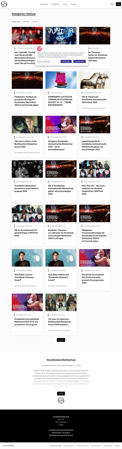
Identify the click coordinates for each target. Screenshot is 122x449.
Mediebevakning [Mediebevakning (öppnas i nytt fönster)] (55, 446)
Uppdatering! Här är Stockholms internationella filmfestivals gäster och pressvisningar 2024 (94, 145)
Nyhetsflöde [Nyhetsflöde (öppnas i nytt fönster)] (108, 446)
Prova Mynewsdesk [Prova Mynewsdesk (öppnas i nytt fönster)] (82, 446)
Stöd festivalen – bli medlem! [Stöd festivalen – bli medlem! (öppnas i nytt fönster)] (61, 432)
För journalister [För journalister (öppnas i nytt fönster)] (96, 446)
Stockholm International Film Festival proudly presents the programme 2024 (93, 278)
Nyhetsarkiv (44, 4)
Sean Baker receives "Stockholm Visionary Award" (24, 277)
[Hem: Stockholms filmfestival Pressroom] (4, 4)
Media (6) (26, 22)
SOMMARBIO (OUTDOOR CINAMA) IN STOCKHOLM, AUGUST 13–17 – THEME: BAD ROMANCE (60, 101)
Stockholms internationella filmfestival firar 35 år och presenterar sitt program (26, 322)
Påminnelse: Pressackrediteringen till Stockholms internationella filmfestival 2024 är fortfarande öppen (94, 235)
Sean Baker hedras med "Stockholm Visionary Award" (58, 277)
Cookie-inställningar (43, 61)
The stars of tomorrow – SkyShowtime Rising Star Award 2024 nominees (59, 322)
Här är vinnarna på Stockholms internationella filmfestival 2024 (94, 99)
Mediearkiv (55, 4)
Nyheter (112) (16, 22)
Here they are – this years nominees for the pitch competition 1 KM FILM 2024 (93, 189)
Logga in (117, 446)
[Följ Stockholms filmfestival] (118, 4)
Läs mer (61, 393)
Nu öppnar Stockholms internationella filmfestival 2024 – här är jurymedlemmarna (60, 145)
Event (65, 4)
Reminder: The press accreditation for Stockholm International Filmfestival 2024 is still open (61, 234)
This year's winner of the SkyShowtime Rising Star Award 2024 (25, 144)
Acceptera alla (79, 61)
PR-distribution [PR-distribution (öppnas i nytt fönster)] (69, 446)
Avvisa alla (66, 61)
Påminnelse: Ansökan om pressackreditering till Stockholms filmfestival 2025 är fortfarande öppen (26, 101)
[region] (61, 55)
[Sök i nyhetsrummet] (112, 4)
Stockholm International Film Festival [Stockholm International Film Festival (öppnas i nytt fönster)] (61, 435)
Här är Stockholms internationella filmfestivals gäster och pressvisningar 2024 (60, 189)
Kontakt (73, 4)
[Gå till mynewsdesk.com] (8, 445)
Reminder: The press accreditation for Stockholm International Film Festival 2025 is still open (94, 56)
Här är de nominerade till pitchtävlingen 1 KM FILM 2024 (26, 233)
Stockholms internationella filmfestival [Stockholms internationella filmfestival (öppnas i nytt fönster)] (61, 430)
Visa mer (61, 340)
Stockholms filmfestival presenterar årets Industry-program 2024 (26, 188)
